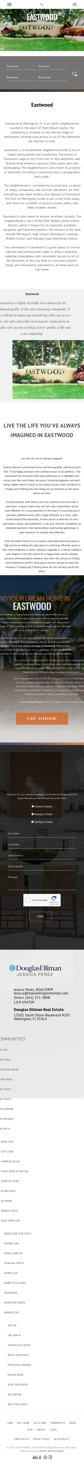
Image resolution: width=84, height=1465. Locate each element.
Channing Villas (10, 1161)
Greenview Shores (14, 1302)
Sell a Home (40, 1423)
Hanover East (12, 1312)
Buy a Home (23, 1423)
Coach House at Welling (15, 1171)
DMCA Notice (21, 1439)
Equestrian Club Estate (17, 1233)
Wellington (14, 1394)
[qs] (53, 66)
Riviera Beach (15, 1374)
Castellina (7, 1151)
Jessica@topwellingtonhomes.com (41, 993)
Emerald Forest (10, 1210)
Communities (58, 1423)
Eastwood (6, 1201)
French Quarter (13, 1253)
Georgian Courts (14, 1263)
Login (53, 1429)
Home (10, 1423)
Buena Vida (7, 1141)
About (72, 1423)
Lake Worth (14, 1335)
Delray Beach (8, 1191)
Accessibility (62, 1439)
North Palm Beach (18, 1355)
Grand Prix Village (15, 1283)
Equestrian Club (10, 1220)
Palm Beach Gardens (19, 1365)
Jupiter (12, 1325)
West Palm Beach (17, 1404)
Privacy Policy (41, 1439)
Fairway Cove (11, 1243)
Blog (30, 1429)
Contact (41, 1429)
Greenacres (10, 1292)
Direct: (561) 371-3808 (32, 997)
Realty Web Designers (52, 1451)
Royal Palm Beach (18, 1384)
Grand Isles (11, 1273)
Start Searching (42, 729)
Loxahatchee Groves (19, 1345)
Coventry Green (10, 1181)
